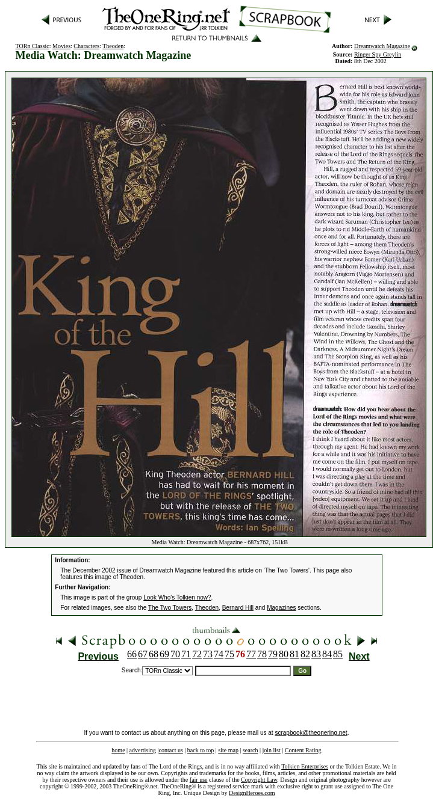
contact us (171, 750)
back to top (200, 750)
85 (338, 654)
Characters (86, 46)
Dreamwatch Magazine (382, 46)
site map (228, 750)
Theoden (112, 46)
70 (175, 654)
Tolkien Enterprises (304, 766)
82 (305, 654)
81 (294, 654)
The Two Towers (170, 607)
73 (208, 654)
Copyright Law (259, 779)
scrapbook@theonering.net (311, 732)
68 (153, 654)
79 (273, 654)
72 (197, 654)
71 (186, 654)
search (250, 750)
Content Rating (303, 750)
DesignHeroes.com (252, 793)
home (118, 750)
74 (218, 654)
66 (132, 654)
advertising (142, 750)
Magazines (281, 607)
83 (316, 654)
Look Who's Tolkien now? (177, 597)
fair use (199, 779)
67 (143, 654)
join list (271, 750)
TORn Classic (32, 46)
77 (251, 654)
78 (262, 654)
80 (283, 654)
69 (164, 654)
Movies (61, 46)
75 (229, 654)
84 (327, 654)
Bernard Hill (238, 607)
